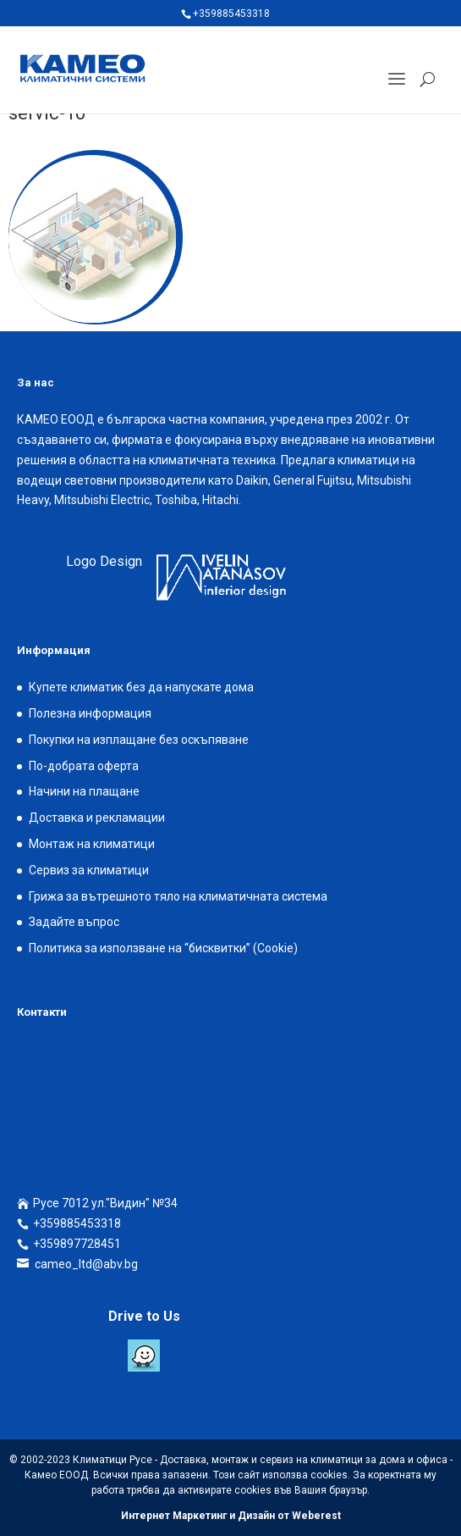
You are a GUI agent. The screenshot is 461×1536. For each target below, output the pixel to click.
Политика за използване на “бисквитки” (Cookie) (163, 948)
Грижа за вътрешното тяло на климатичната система (178, 896)
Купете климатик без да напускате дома (141, 687)
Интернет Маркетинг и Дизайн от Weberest (231, 1516)
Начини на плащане (84, 791)
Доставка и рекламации (97, 817)
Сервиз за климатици (89, 870)
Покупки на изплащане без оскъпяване (139, 739)
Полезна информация (90, 713)
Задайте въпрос (74, 922)
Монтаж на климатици (92, 844)
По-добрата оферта (84, 766)
